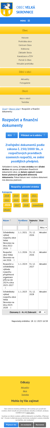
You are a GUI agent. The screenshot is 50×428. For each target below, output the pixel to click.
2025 (34, 200)
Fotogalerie (25, 83)
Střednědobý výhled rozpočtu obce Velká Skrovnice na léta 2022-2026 (9, 240)
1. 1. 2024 (22, 264)
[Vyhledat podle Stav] (43, 227)
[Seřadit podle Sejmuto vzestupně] (30, 222)
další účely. (30, 413)
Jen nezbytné (26, 425)
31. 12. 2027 (32, 265)
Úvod (4, 108)
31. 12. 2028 (32, 293)
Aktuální (43, 232)
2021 (34, 195)
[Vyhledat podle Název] (10, 227)
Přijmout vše (11, 425)
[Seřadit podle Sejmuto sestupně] (30, 223)
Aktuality (25, 79)
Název (6, 220)
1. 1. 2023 (22, 291)
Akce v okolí (25, 98)
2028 (26, 205)
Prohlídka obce (25, 41)
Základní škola (25, 52)
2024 (25, 200)
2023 (16, 200)
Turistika (25, 102)
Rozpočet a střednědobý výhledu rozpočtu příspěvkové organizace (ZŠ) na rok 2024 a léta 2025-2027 (8, 276)
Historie (25, 37)
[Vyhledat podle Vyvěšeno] (23, 227)
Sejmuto (33, 220)
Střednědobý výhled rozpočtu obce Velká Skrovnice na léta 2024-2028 (9, 299)
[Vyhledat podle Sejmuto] (33, 227)
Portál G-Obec (25, 60)
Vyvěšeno (22, 220)
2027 (17, 205)
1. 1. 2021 (22, 232)
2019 (16, 195)
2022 (7, 200)
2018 (7, 195)
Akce (25, 391)
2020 (25, 195)
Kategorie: (7, 192)
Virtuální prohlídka (25, 63)
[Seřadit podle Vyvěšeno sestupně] (19, 223)
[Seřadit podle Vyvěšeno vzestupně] (19, 222)
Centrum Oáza (25, 45)
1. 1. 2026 (22, 252)
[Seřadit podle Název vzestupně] (10, 219)
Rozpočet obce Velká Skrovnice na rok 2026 (9, 256)
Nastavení (40, 425)
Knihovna (25, 48)
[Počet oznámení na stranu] (41, 312)
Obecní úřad (14, 108)
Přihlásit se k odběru (33, 135)
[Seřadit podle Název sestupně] (10, 220)
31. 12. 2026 (32, 233)
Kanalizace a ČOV (25, 56)
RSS (12, 135)
